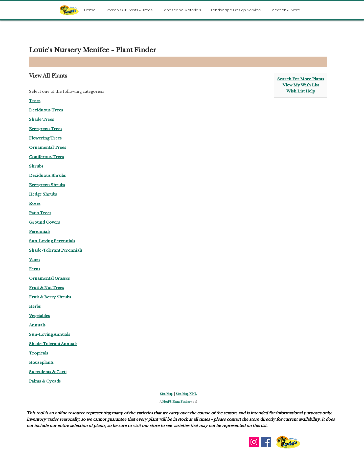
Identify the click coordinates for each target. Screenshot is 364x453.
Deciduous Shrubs (47, 175)
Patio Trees (40, 212)
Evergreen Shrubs (47, 184)
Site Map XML (186, 394)
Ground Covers (44, 222)
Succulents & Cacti (47, 371)
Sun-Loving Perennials (52, 241)
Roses (34, 203)
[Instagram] (254, 442)
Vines (34, 259)
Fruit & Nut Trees (46, 287)
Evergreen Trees (45, 128)
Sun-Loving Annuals (49, 334)
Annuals (37, 325)
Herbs (35, 306)
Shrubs (36, 166)
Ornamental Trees (47, 147)
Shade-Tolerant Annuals (53, 343)
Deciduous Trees (46, 110)
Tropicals (38, 353)
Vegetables (39, 315)
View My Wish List (301, 85)
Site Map (166, 394)
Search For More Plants (300, 79)
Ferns (34, 269)
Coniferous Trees (46, 156)
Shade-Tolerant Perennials (55, 250)
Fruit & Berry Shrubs (50, 297)
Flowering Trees (45, 138)
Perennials (39, 231)
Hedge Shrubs (43, 194)
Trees (34, 100)
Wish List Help (300, 91)
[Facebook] (266, 442)
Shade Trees (41, 119)
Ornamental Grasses (49, 278)
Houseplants (41, 362)
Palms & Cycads (45, 381)
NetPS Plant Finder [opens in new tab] (176, 401)
